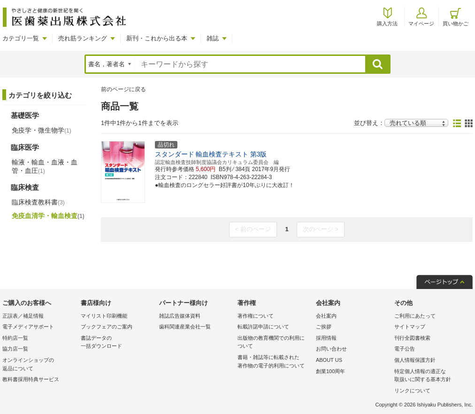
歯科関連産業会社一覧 (185, 326)
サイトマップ (409, 326)
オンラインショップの (39, 365)
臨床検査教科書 (38, 202)
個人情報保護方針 (415, 360)
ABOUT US (329, 360)
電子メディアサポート (28, 326)
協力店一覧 (15, 349)
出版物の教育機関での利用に (274, 343)
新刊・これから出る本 (156, 38)
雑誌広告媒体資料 (179, 316)
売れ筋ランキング (82, 38)
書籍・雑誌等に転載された (274, 362)
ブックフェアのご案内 (106, 326)
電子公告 (404, 349)
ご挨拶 (323, 326)
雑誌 (213, 38)
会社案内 (326, 316)
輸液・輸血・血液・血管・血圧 (44, 166)
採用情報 (326, 338)
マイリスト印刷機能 (104, 316)
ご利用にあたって (415, 316)
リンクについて (412, 390)
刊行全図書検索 (412, 338)
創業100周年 (330, 371)
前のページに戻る (123, 89)
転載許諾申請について (263, 326)
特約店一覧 (15, 338)
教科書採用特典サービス (30, 379)
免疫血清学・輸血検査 (48, 215)
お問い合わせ (331, 349)
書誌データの (117, 343)
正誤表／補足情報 (23, 316)
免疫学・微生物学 (41, 130)
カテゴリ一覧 (20, 38)
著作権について (256, 316)
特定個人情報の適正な (431, 376)
